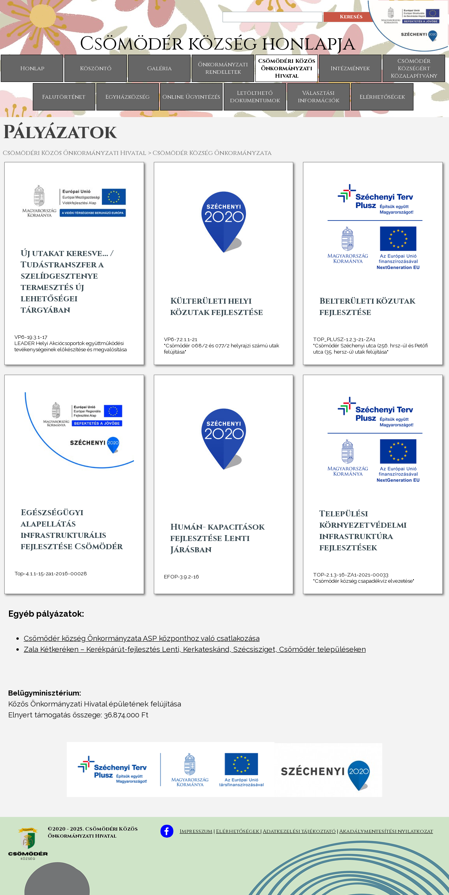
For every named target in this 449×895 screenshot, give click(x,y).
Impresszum (196, 831)
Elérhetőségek (382, 97)
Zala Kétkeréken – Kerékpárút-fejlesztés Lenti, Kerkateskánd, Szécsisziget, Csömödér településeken (195, 649)
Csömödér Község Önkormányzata (212, 153)
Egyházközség (127, 97)
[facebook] (166, 831)
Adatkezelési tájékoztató (299, 831)
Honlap (32, 68)
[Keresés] (272, 17)
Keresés (351, 16)
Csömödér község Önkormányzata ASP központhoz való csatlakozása (142, 638)
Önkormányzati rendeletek (223, 68)
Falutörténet (64, 97)
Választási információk (318, 96)
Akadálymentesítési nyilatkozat (386, 831)
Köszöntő (95, 68)
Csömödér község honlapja (217, 44)
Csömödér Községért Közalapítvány (414, 68)
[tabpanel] (224, 708)
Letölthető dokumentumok (255, 96)
